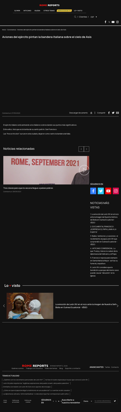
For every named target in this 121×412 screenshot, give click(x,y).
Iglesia (37, 11)
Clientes (83, 16)
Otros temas (49, 11)
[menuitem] (93, 16)
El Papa (17, 11)
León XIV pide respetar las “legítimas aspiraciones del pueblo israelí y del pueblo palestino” (36, 383)
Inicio (4, 30)
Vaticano (27, 11)
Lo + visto (78, 11)
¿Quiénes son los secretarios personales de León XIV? (23, 380)
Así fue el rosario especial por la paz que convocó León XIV (66, 380)
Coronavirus (11, 30)
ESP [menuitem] (92, 17)
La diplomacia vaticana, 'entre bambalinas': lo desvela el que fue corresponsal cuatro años (36, 394)
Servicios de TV (64, 11)
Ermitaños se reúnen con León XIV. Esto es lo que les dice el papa (27, 387)
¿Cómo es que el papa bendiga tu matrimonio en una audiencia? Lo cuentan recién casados (36, 390)
